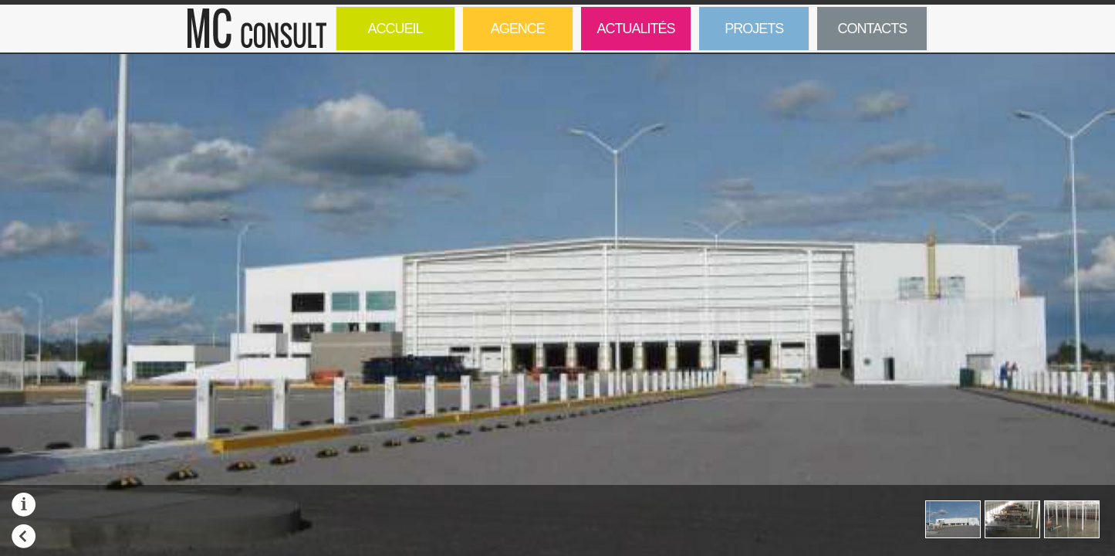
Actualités (635, 28)
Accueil (395, 28)
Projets (741, 35)
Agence (518, 28)
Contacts (872, 28)
